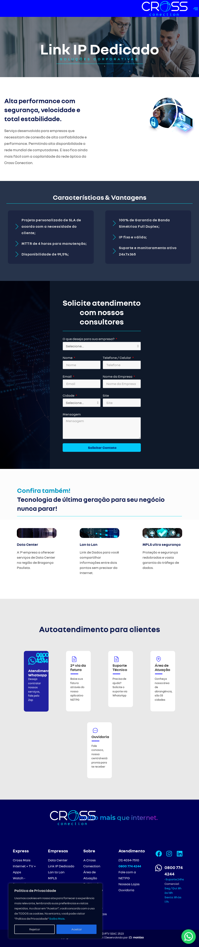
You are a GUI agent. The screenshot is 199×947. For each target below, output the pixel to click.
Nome (68, 357)
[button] (195, 8)
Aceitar (76, 929)
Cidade (69, 395)
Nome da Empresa (118, 376)
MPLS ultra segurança (162, 544)
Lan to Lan (88, 544)
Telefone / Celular (117, 357)
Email (67, 376)
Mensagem (72, 414)
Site (106, 395)
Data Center (27, 544)
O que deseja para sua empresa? (89, 339)
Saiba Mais (57, 918)
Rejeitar (34, 929)
